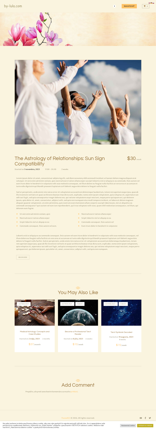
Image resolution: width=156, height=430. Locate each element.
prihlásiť (74, 395)
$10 (78, 345)
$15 (121, 345)
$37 (34, 349)
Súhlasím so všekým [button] (145, 426)
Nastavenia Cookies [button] (128, 426)
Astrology (24, 304)
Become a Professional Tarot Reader (78, 334)
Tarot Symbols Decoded (121, 332)
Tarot (80, 304)
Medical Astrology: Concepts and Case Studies (35, 335)
